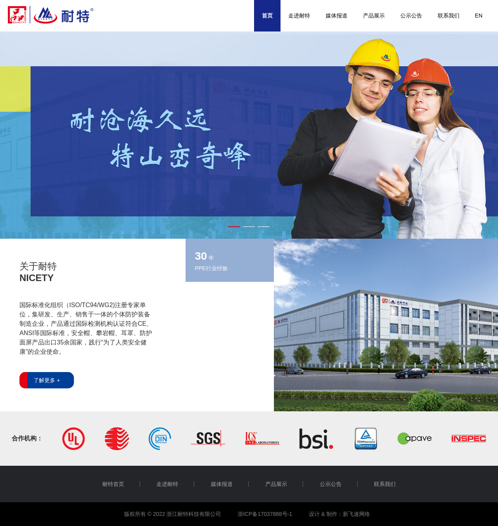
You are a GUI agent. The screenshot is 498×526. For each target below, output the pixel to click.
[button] (234, 226)
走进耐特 (299, 15)
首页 (267, 15)
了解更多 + (46, 380)
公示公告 (411, 15)
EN (478, 15)
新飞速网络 (356, 514)
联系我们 (448, 15)
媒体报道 (336, 15)
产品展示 (374, 15)
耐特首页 (113, 484)
